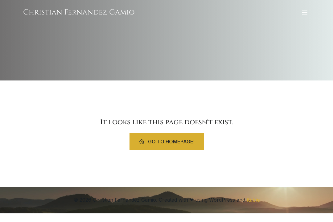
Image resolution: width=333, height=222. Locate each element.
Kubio (253, 200)
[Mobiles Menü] (304, 12)
